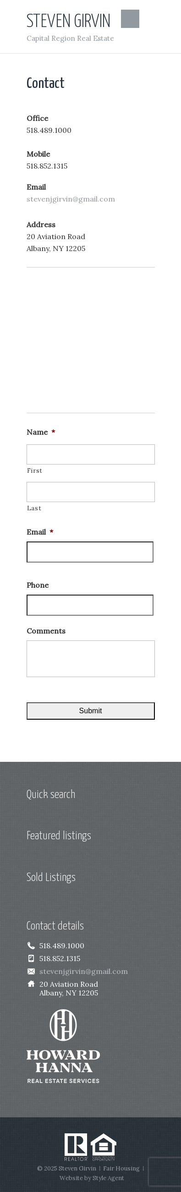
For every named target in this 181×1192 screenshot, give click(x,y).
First (35, 471)
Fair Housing (121, 1168)
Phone (38, 585)
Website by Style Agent (92, 1178)
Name (41, 432)
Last (34, 508)
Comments (46, 630)
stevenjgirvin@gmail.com (71, 198)
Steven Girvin (68, 22)
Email (40, 531)
